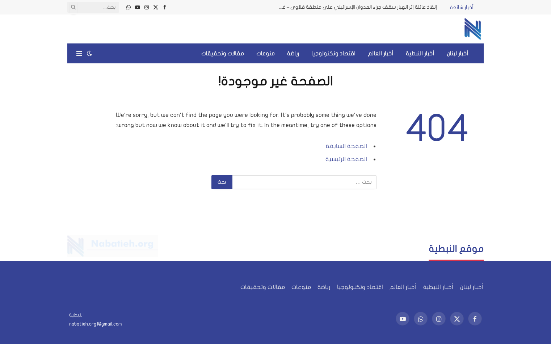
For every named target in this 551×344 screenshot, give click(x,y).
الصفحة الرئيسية (346, 159)
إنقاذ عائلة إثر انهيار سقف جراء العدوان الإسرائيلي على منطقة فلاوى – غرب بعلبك (355, 7)
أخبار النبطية (420, 53)
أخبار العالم (381, 53)
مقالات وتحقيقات (222, 53)
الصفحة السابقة (346, 146)
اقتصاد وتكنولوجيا (333, 53)
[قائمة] (79, 53)
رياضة (293, 53)
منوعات (265, 53)
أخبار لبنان (457, 53)
